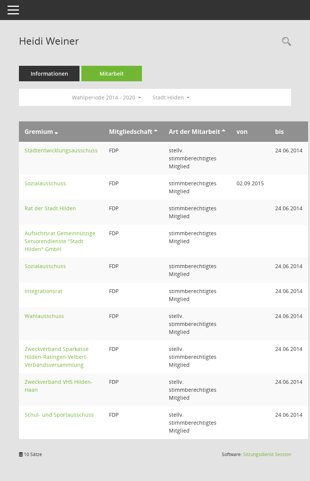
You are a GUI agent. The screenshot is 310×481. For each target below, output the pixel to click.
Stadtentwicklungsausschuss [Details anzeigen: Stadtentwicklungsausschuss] (61, 150)
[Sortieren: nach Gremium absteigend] (56, 131)
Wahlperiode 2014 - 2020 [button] (106, 97)
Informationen (49, 73)
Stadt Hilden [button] (171, 97)
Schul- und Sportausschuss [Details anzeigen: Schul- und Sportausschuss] (59, 414)
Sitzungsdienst (267, 454)
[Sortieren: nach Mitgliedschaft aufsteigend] (155, 131)
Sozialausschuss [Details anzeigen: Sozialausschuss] (45, 183)
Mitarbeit (112, 73)
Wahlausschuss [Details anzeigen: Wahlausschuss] (44, 316)
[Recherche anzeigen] (284, 42)
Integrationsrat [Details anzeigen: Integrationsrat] (43, 291)
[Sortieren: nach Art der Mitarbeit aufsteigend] (223, 131)
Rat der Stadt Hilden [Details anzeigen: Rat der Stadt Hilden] (50, 208)
